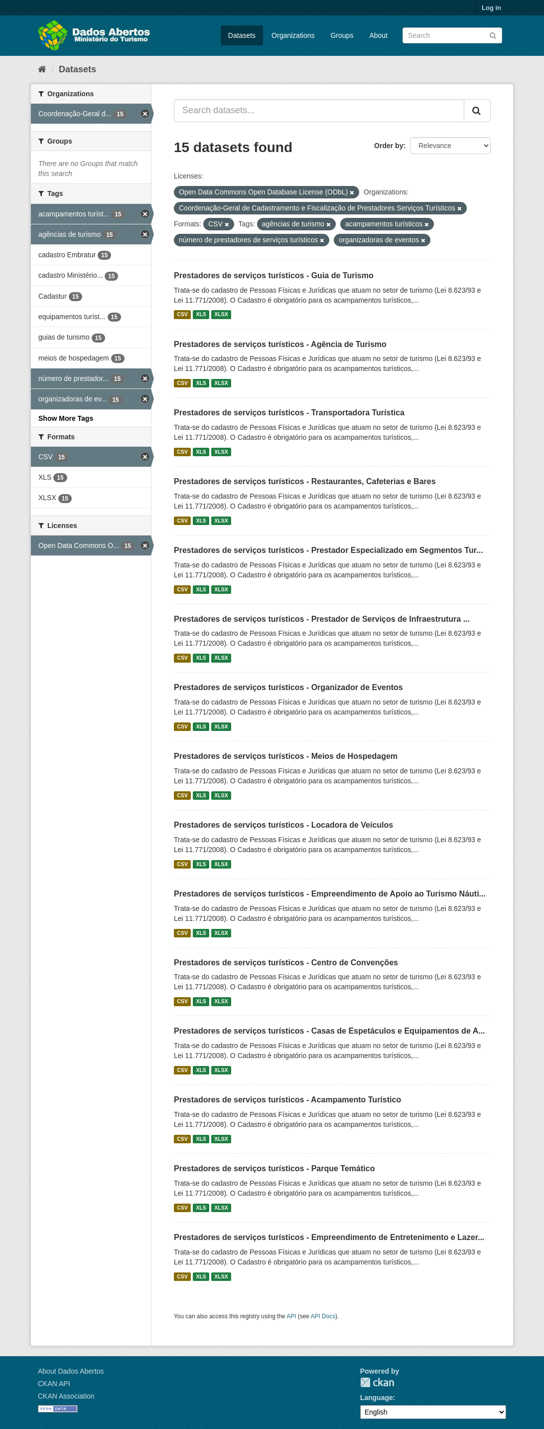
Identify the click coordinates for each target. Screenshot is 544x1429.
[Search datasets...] (319, 110)
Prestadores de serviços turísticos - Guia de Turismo (274, 275)
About (378, 35)
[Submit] (493, 34)
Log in (491, 7)
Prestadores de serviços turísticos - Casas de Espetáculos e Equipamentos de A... (329, 1031)
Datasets (242, 35)
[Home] (42, 69)
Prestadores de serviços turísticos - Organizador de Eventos (288, 687)
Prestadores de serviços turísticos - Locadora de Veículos (283, 825)
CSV (182, 315)
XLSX (221, 315)
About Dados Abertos (71, 1371)
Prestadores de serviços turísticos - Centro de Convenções (286, 962)
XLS (201, 315)
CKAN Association (66, 1396)
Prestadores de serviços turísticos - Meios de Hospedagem (286, 756)
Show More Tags (65, 418)
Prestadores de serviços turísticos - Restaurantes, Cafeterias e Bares (305, 481)
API (291, 1316)
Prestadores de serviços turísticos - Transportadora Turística (289, 412)
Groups (341, 35)
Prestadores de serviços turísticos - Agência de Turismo (280, 344)
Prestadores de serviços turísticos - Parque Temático (274, 1168)
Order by (388, 146)
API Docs (323, 1316)
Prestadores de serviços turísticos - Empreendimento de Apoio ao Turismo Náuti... (330, 894)
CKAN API (54, 1384)
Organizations (293, 35)
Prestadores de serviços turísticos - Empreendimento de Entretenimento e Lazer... (329, 1237)
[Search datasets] (452, 35)
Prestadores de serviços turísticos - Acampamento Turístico (287, 1099)
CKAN (377, 1382)
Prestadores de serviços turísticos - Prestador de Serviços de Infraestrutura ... (322, 619)
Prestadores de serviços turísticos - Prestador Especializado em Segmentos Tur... (328, 550)
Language (376, 1398)
